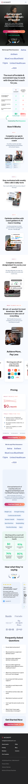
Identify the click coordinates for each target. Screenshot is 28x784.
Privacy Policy (5, 763)
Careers (17, 751)
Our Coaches (5, 754)
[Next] (25, 595)
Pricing (4, 747)
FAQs (16, 744)
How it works (5, 744)
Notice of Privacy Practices (9, 770)
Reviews (4, 751)
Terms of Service (6, 767)
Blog (16, 747)
